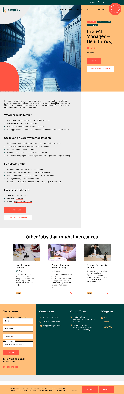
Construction (104, 22)
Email (7, 321)
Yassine (19, 198)
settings (75, 390)
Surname (9, 336)
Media (79, 9)
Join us (92, 2)
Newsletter (9, 341)
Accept (90, 389)
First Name (9, 329)
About (90, 9)
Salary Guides (66, 9)
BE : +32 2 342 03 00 (50, 317)
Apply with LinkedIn (100, 69)
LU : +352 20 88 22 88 (51, 321)
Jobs (55, 9)
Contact (101, 9)
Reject (106, 389)
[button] (102, 2)
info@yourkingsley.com (52, 326)
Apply (93, 61)
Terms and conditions (106, 327)
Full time (92, 22)
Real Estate (93, 25)
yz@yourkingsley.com (23, 202)
